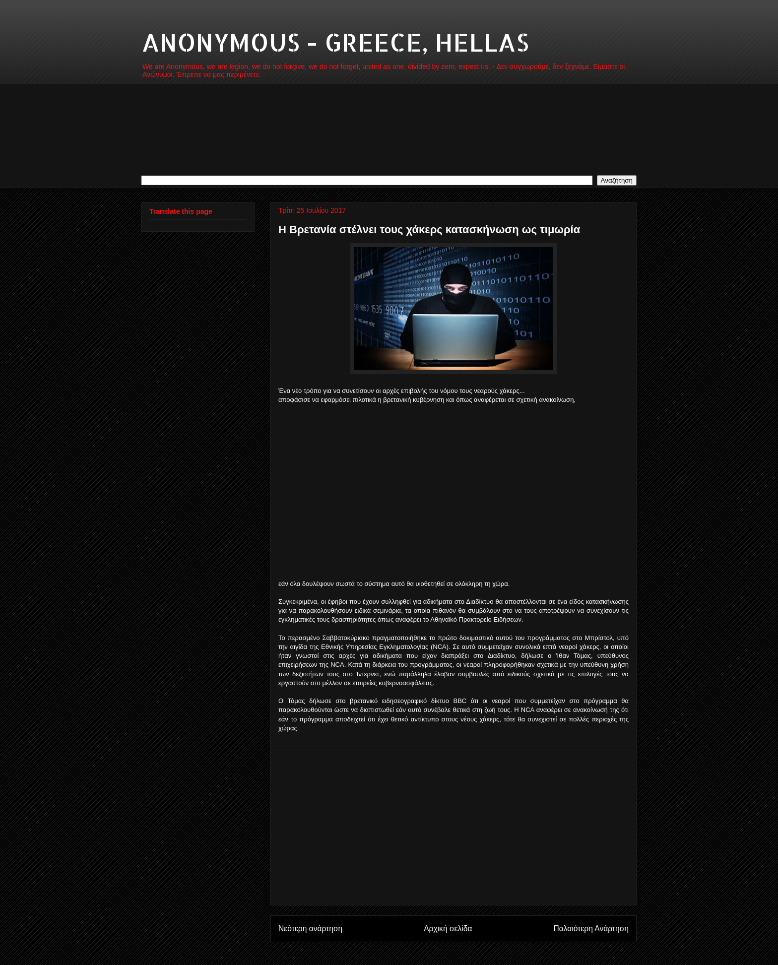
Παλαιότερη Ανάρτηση (591, 928)
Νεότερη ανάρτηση (310, 928)
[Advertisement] (453, 501)
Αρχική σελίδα (448, 928)
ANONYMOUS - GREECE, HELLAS (335, 42)
